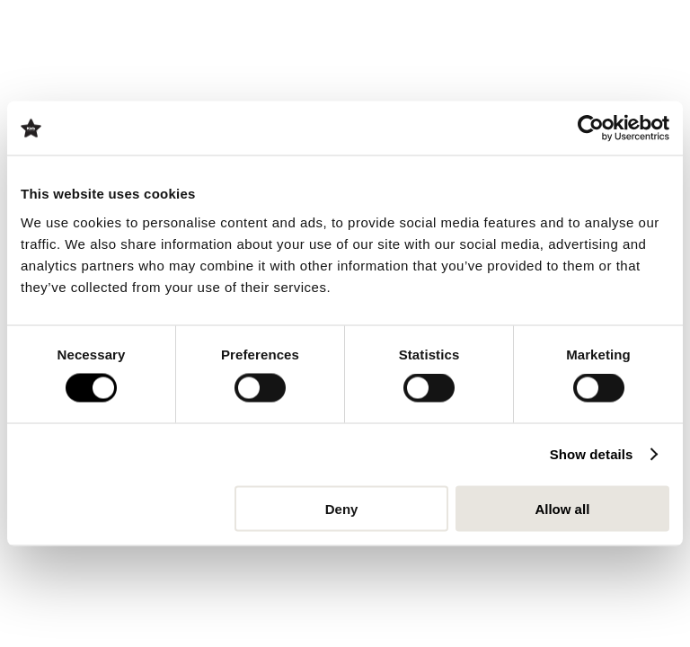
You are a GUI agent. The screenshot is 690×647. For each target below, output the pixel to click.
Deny (341, 508)
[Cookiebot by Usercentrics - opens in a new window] (590, 128)
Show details (591, 454)
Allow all (562, 508)
